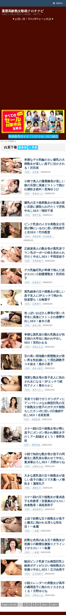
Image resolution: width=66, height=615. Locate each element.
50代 (27, 172)
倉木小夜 (37, 325)
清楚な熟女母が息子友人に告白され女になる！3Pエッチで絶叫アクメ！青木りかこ (44, 381)
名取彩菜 (36, 419)
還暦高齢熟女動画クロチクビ (23, 11)
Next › (45, 604)
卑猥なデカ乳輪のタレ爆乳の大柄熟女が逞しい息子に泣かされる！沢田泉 (44, 163)
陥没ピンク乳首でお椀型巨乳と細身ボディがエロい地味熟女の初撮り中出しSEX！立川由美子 (44, 565)
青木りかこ (38, 390)
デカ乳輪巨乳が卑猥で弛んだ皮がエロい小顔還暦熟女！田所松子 (44, 274)
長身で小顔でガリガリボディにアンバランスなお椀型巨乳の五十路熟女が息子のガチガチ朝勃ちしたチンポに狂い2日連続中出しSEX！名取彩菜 (44, 407)
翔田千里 (37, 215)
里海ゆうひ (38, 193)
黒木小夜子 (38, 368)
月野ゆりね (38, 466)
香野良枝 (36, 445)
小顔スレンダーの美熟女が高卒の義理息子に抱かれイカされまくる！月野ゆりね (44, 587)
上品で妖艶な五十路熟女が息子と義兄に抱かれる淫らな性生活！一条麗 (44, 522)
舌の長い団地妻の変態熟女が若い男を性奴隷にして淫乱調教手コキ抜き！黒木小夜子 (44, 360)
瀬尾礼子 (37, 488)
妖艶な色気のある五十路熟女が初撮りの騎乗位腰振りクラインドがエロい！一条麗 (44, 544)
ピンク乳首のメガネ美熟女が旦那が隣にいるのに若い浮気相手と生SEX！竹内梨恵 (44, 228)
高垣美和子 (38, 509)
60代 (27, 193)
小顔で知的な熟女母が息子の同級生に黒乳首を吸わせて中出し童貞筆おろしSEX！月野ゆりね (44, 458)
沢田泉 (36, 172)
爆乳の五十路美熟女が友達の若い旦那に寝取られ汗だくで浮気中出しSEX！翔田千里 (44, 206)
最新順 (22, 147)
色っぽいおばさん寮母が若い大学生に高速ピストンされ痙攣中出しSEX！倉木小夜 (44, 317)
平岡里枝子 (38, 261)
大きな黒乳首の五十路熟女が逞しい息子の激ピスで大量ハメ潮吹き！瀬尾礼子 (44, 479)
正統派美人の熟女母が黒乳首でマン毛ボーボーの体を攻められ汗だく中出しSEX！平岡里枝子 (44, 252)
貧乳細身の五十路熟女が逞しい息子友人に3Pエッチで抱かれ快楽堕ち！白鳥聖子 (44, 295)
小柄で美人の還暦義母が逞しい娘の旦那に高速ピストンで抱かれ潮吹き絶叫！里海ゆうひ (44, 185)
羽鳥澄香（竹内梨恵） (43, 236)
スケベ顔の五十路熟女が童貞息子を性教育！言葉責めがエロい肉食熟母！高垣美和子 (44, 501)
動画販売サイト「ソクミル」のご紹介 (33, 136)
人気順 (33, 147)
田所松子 (37, 282)
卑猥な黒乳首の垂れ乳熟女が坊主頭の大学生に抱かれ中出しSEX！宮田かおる (44, 338)
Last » (54, 604)
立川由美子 (38, 574)
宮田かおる (38, 347)
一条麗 (36, 531)
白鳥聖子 (37, 304)
